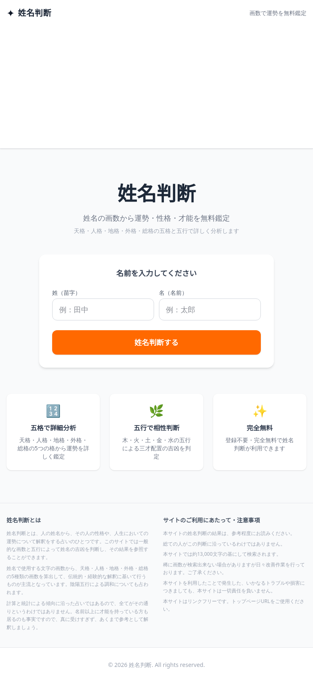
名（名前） (173, 292)
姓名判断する (156, 342)
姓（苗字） (66, 292)
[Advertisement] (156, 87)
